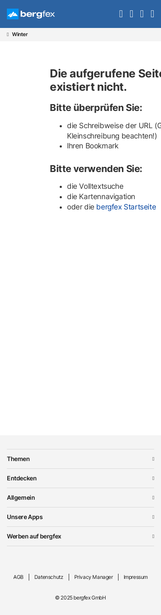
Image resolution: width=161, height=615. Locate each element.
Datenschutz (49, 577)
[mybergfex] (142, 13)
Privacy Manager (93, 577)
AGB (18, 577)
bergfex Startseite (126, 207)
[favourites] (131, 13)
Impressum (136, 577)
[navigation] (152, 13)
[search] (121, 13)
